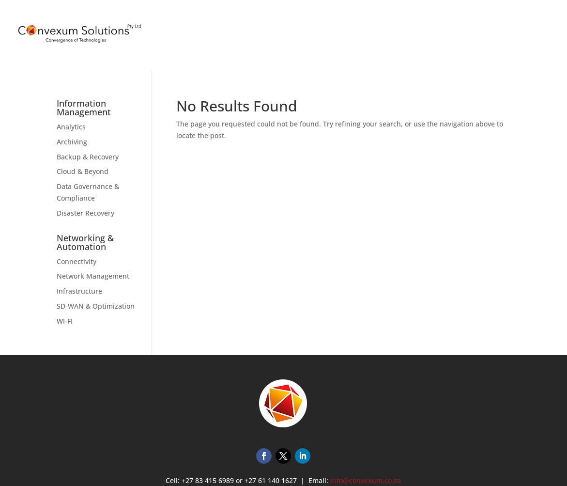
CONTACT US (532, 41)
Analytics (71, 126)
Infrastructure (79, 291)
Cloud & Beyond (82, 171)
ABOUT (490, 41)
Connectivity (76, 261)
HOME (365, 41)
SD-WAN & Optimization (96, 306)
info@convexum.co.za (365, 480)
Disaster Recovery (85, 213)
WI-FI (65, 321)
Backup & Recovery (88, 156)
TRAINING (451, 41)
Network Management (93, 276)
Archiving (72, 141)
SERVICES (400, 41)
